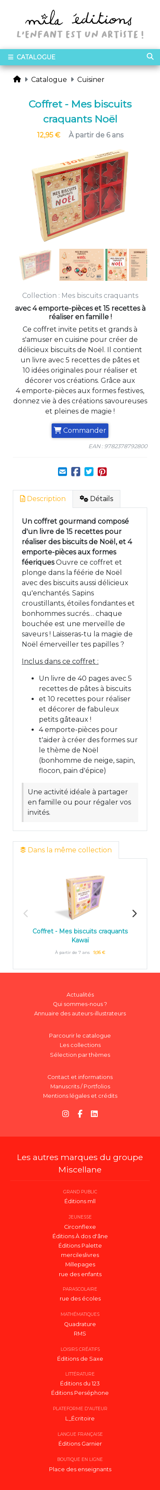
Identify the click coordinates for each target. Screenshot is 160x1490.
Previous (26, 914)
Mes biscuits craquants (99, 296)
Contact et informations (80, 1077)
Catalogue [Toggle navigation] (30, 57)
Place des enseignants (80, 1469)
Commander (80, 430)
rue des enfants (80, 1274)
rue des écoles (80, 1298)
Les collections (80, 1045)
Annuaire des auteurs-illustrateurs (80, 1013)
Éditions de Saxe (80, 1359)
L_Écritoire (80, 1418)
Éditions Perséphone (80, 1393)
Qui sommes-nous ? (80, 1004)
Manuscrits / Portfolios (80, 1086)
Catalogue (49, 80)
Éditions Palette (80, 1245)
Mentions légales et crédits (80, 1096)
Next (134, 914)
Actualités (80, 994)
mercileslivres (80, 1255)
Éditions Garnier (80, 1443)
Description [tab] (43, 499)
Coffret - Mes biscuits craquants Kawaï (80, 936)
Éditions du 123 (80, 1383)
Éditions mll (80, 1201)
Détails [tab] (96, 499)
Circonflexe (80, 1227)
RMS (80, 1333)
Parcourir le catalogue (80, 1035)
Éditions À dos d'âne (80, 1236)
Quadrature (80, 1324)
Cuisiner (91, 80)
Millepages (80, 1264)
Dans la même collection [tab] (66, 850)
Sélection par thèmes (80, 1055)
